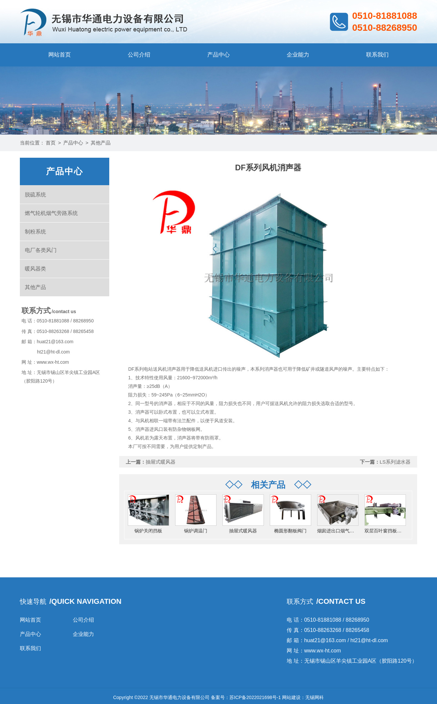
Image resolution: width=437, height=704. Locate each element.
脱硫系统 (35, 194)
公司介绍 (139, 55)
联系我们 (377, 55)
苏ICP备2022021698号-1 (255, 697)
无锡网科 (314, 697)
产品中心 (218, 55)
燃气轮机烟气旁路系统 (51, 213)
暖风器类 (35, 268)
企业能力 (298, 55)
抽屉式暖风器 (160, 462)
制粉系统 (35, 231)
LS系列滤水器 (395, 462)
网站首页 (59, 55)
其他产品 (101, 142)
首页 (51, 142)
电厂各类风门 (41, 250)
